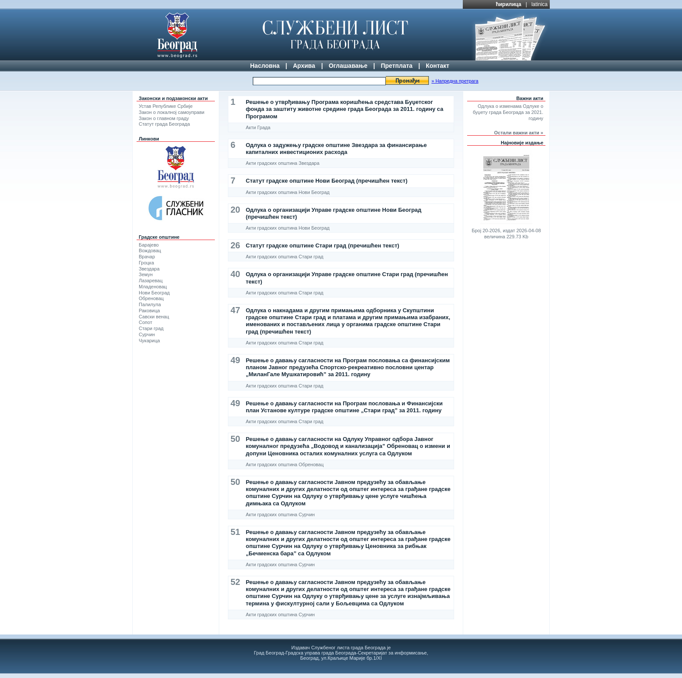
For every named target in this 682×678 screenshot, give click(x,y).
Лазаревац (151, 280)
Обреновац (151, 298)
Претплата (396, 65)
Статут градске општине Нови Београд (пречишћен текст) (327, 180)
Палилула (150, 304)
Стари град (151, 328)
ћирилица (509, 4)
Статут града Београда (164, 124)
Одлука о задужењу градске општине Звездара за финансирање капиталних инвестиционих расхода (336, 148)
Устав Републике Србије (166, 106)
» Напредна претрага (454, 80)
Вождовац (150, 250)
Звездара (149, 268)
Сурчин (147, 334)
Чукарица (149, 340)
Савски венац (154, 316)
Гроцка (146, 262)
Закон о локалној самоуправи (171, 112)
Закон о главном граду (164, 118)
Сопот (145, 322)
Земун (146, 274)
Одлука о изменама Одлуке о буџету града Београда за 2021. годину (508, 112)
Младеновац (153, 286)
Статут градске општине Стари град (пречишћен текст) (322, 245)
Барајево (149, 244)
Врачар (147, 256)
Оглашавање (348, 65)
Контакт (437, 65)
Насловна (265, 65)
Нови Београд (154, 292)
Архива (304, 65)
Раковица (149, 310)
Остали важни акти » (518, 132)
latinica (540, 4)
